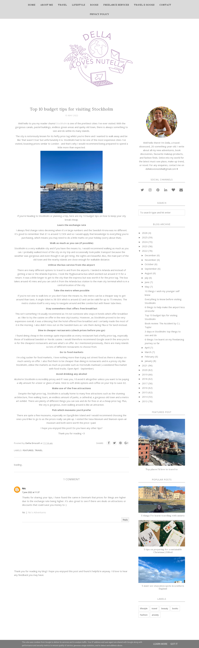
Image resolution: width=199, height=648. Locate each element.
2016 (145, 387)
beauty (164, 608)
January (149, 360)
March (148, 352)
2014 (145, 396)
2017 (145, 383)
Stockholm (61, 123)
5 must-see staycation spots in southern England (163, 587)
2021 (145, 365)
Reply (125, 519)
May (147, 286)
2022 (145, 250)
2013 (145, 401)
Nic (24, 488)
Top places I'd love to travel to (162, 469)
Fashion (144, 614)
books (175, 608)
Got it (174, 644)
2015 (145, 392)
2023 (145, 246)
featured (28, 450)
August (148, 273)
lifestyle (144, 608)
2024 (145, 241)
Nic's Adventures (37, 512)
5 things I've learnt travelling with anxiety (163, 515)
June (147, 282)
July (146, 277)
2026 (145, 232)
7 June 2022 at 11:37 (31, 492)
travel (39, 450)
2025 (145, 237)
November (150, 259)
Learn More (160, 644)
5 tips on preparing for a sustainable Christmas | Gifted (163, 551)
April (147, 347)
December (150, 255)
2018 (145, 378)
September (151, 268)
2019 (145, 374)
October (149, 264)
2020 (145, 370)
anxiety (155, 614)
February (149, 356)
